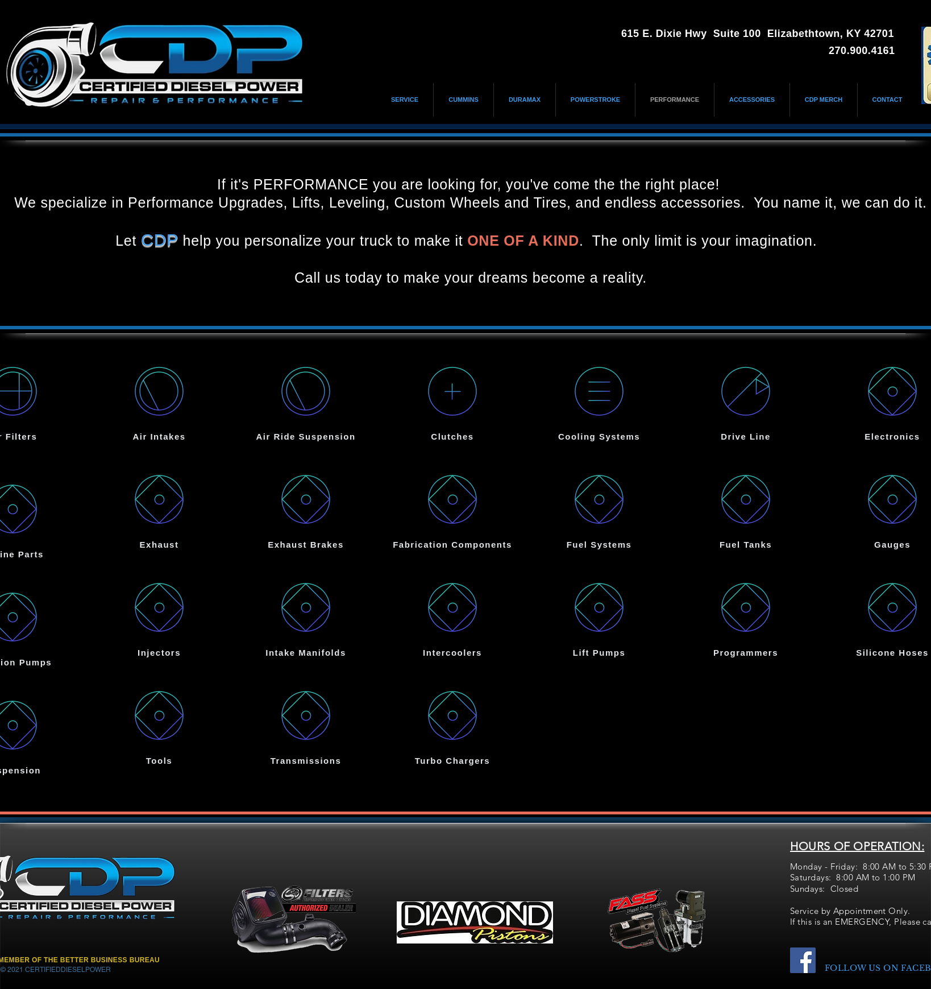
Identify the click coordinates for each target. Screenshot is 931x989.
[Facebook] (803, 960)
